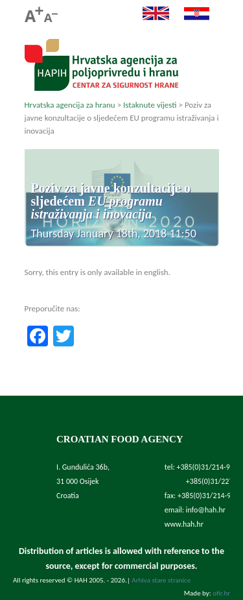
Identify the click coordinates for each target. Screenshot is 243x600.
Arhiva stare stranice (161, 580)
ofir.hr (221, 593)
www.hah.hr (184, 524)
